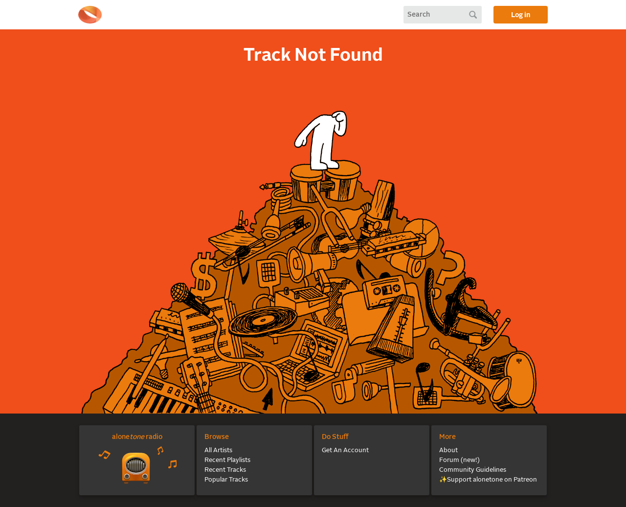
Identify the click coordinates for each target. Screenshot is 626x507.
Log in (520, 15)
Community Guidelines (472, 470)
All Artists (218, 450)
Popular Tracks (226, 480)
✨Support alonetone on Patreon (488, 480)
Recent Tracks (225, 470)
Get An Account (345, 450)
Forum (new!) (459, 460)
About (448, 450)
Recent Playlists (227, 460)
